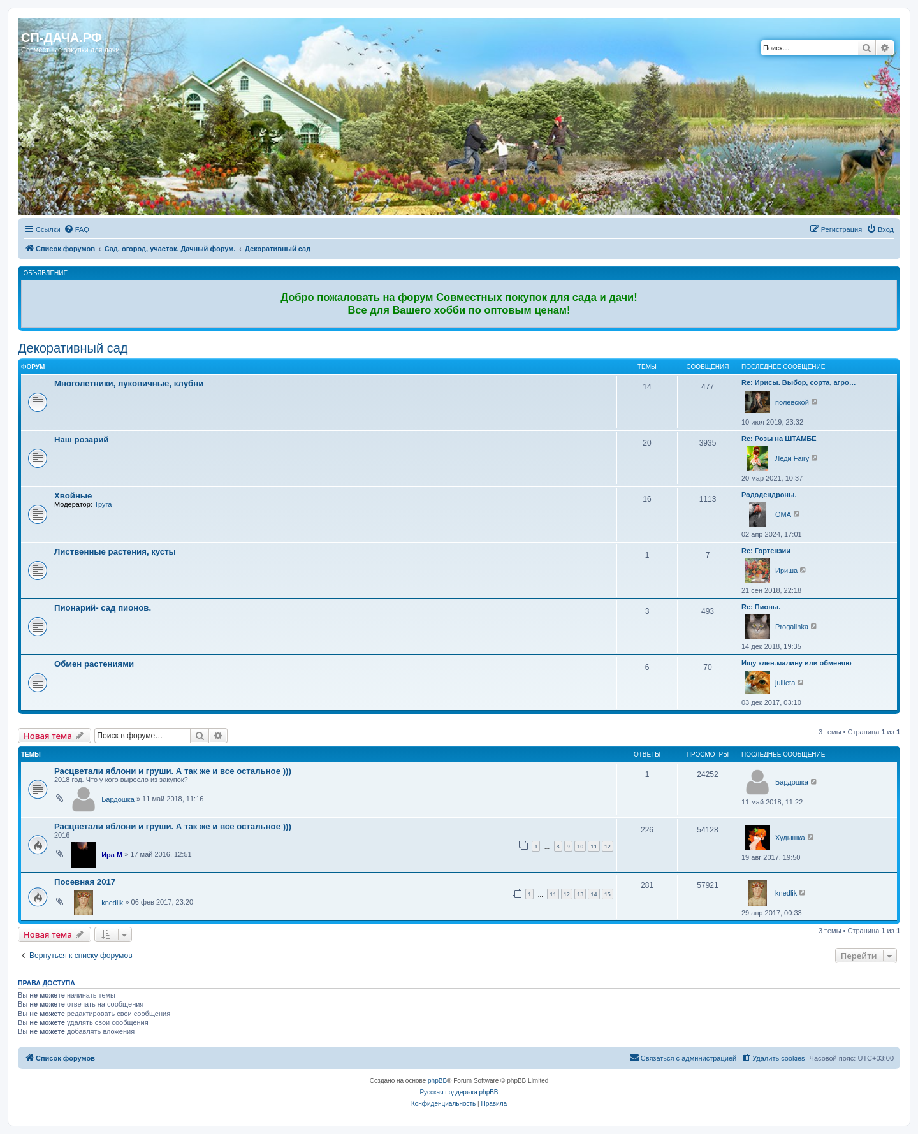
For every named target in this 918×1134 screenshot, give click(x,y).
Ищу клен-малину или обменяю (796, 663)
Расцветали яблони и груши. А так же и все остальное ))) (172, 771)
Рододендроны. (768, 494)
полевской (792, 402)
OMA (783, 514)
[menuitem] (76, 229)
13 (580, 894)
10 (580, 846)
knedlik (112, 902)
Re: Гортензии (765, 551)
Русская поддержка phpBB (458, 1092)
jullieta (785, 683)
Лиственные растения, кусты (115, 551)
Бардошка (118, 799)
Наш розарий (81, 439)
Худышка (790, 837)
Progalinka (791, 626)
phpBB (437, 1080)
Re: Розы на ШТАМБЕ (779, 438)
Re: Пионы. (760, 607)
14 (593, 894)
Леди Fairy (792, 458)
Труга (103, 504)
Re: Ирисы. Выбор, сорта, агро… (798, 382)
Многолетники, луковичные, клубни (128, 383)
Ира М (111, 855)
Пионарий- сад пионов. (102, 608)
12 (607, 846)
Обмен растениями (94, 664)
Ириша (786, 570)
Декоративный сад (72, 348)
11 (593, 846)
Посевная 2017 (84, 882)
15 (607, 894)
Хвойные (73, 495)
